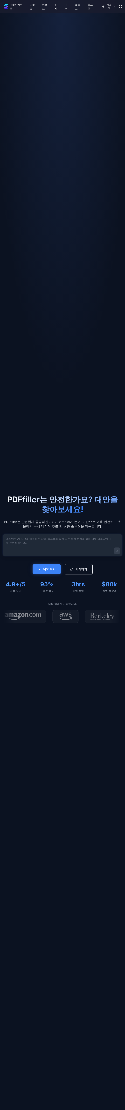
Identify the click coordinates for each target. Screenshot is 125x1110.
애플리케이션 (16, 6)
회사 (56, 6)
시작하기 (78, 569)
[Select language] (108, 6)
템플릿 (32, 6)
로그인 (90, 6)
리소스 (44, 6)
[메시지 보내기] (117, 550)
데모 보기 (47, 569)
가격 (66, 6)
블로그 (77, 6)
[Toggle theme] (120, 6)
